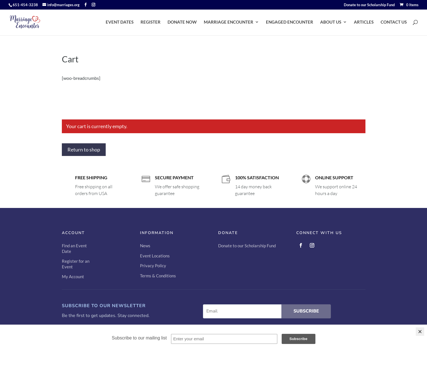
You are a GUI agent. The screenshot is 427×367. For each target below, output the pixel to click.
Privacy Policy (153, 265)
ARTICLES (364, 22)
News (145, 245)
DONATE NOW (182, 22)
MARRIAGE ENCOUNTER (228, 22)
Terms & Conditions (158, 275)
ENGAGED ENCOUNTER (289, 22)
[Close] (420, 331)
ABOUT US (330, 22)
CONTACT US (394, 22)
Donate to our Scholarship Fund (369, 5)
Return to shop (83, 149)
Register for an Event (75, 264)
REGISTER (151, 22)
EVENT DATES (120, 22)
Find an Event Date (74, 248)
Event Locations (155, 255)
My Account (73, 276)
